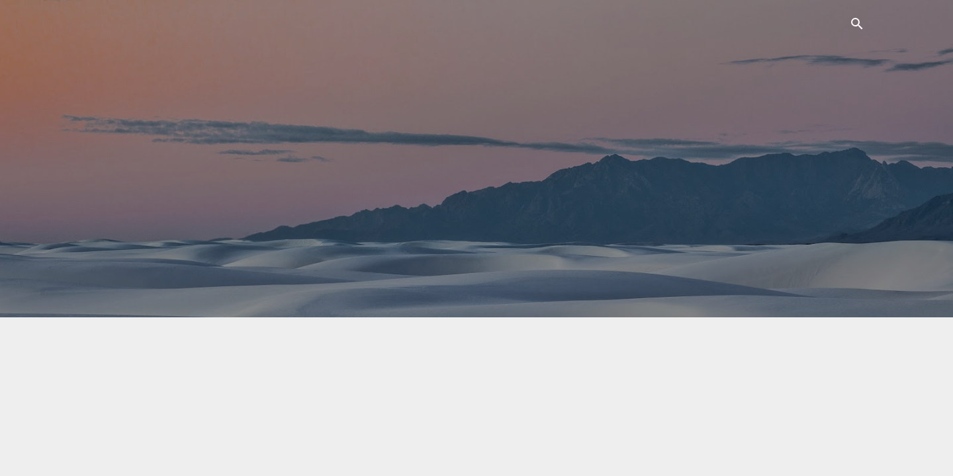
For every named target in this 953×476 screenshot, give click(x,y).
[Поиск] (857, 26)
